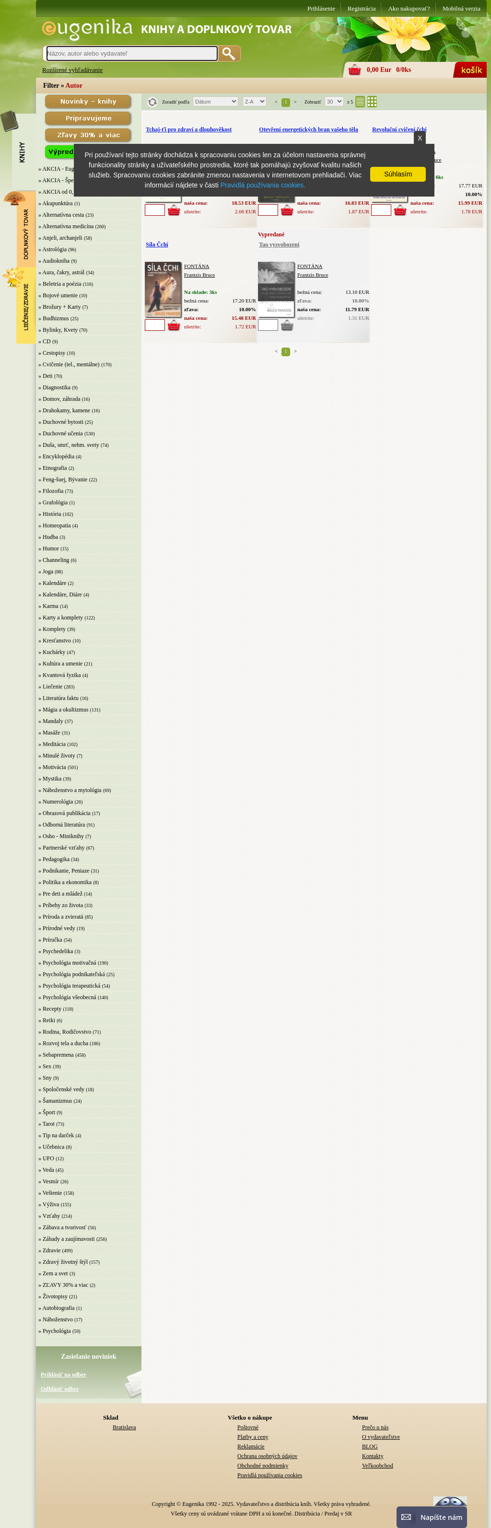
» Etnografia (52, 468)
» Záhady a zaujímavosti (66, 1239)
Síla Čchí (157, 244)
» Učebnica (51, 1146)
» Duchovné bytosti (60, 422)
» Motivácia (52, 767)
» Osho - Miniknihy (61, 836)
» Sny (45, 1077)
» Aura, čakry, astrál (61, 272)
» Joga (45, 571)
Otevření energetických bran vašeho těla (308, 129)
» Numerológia (55, 801)
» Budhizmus (53, 318)
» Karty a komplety (60, 617)
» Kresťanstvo (54, 640)
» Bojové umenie (58, 295)
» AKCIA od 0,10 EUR (65, 191)
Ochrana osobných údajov (267, 1456)
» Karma (48, 606)
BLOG (370, 1446)
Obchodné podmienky (262, 1465)
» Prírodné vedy (56, 928)
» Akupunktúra (55, 203)
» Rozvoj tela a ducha (63, 1043)
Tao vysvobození (279, 244)
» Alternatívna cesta (61, 214)
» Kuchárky (51, 652)
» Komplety (52, 629)
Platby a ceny (253, 1437)
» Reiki (46, 1020)
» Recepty (49, 1008)
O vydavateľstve (381, 1437)
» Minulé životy (56, 755)
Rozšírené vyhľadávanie (72, 69)
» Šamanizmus (55, 1100)
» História (49, 514)
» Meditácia (52, 744)
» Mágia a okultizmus (63, 709)
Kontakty (373, 1456)
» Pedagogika (54, 859)
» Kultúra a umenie (60, 663)
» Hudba (48, 537)
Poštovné (247, 1427)
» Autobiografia (56, 1308)
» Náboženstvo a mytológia (70, 790)
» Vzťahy (49, 1216)
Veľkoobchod (377, 1465)
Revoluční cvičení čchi (399, 129)
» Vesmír (48, 1181)
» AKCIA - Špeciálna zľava (70, 180)
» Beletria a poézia (60, 283)
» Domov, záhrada (59, 399)
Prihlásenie (321, 8)
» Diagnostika (54, 387)
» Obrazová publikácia (64, 813)
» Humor (48, 548)
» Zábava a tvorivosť (62, 1227)
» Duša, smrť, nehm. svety (68, 445)
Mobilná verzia (461, 8)
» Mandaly (50, 721)
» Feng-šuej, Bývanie (62, 479)
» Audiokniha (54, 260)
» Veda (46, 1169)
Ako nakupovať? (409, 8)
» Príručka (50, 939)
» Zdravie (49, 1250)
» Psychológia (54, 1331)
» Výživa (48, 1204)
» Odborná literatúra (61, 824)
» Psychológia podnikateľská (71, 974)
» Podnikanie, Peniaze (63, 870)
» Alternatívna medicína (66, 226)
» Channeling (53, 560)
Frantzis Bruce (199, 275)
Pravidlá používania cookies (269, 1475)
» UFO (46, 1158)
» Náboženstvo (55, 1319)
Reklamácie (251, 1446)
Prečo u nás (375, 1427)
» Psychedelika (55, 951)
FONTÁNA (197, 266)
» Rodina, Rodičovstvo (64, 1031)
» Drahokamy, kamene (64, 410)
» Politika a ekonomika (65, 882)
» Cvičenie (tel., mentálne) (69, 364)
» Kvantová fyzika (59, 675)
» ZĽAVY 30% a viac (63, 1285)
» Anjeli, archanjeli (60, 237)
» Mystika (49, 778)
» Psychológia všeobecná (67, 997)
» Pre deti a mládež (60, 893)
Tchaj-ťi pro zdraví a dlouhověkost (189, 129)
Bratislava (124, 1427)
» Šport (46, 1112)
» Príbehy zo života (60, 905)
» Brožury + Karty (59, 306)
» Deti (45, 376)
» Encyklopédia (56, 456)
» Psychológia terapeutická (69, 985)
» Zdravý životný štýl (63, 1262)
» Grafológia (53, 502)
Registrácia (361, 8)
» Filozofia (50, 491)
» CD (44, 341)
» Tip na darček (56, 1135)
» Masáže (49, 732)
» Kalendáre (52, 583)
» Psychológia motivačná (67, 962)
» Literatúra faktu (58, 698)
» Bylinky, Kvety (58, 330)
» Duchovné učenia (60, 433)
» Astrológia (52, 249)
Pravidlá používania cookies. (263, 185)
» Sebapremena (56, 1054)
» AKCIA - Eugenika (62, 168)
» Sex (44, 1066)
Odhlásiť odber (60, 1389)
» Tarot (46, 1123)
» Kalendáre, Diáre (60, 594)
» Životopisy (53, 1296)
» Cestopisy (51, 353)
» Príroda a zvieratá (60, 916)
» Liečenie (50, 686)
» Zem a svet (53, 1273)
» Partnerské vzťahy (61, 847)
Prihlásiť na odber (63, 1374)
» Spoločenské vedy (61, 1089)
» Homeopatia (54, 525)
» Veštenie (50, 1193)
